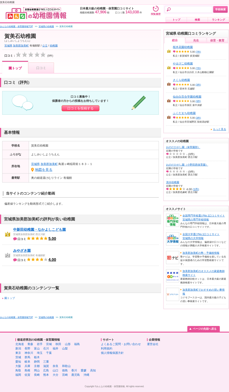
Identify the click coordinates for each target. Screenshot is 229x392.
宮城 (49, 344)
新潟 (18, 348)
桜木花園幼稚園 (183, 47)
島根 (27, 370)
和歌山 (66, 366)
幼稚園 (54, 45)
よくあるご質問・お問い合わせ (121, 344)
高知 (93, 370)
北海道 (19, 344)
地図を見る (43, 170)
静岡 (37, 361)
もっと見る (219, 129)
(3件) (198, 84)
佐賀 (27, 374)
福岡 (18, 374)
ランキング (218, 19)
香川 (74, 370)
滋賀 (46, 366)
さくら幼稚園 (181, 80)
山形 (68, 344)
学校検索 (220, 9)
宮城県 (8, 45)
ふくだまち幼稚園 (184, 113)
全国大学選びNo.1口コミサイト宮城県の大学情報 (201, 236)
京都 (37, 366)
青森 (30, 344)
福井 (55, 348)
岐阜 (27, 361)
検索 (197, 19)
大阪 (18, 366)
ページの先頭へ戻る (204, 328)
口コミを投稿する (80, 108)
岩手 (40, 344)
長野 (27, 348)
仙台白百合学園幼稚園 (187, 96)
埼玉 (40, 352)
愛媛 (83, 370)
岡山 (37, 370)
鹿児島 (75, 374)
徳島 (65, 370)
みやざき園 (22, 250)
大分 (55, 374)
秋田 (58, 344)
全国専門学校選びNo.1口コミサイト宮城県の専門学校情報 (203, 217)
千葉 (49, 352)
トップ (176, 19)
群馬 (27, 357)
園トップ (15, 68)
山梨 (65, 348)
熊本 (46, 374)
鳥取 (18, 370)
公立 (45, 45)
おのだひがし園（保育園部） (183, 147)
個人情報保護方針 (112, 352)
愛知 (18, 361)
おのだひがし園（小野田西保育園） (187, 164)
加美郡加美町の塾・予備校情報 (200, 252)
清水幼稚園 (172, 182)
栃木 (37, 357)
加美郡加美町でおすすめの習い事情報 (203, 291)
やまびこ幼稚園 (183, 63)
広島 (46, 370)
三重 (46, 361)
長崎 (37, 374)
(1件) (196, 189)
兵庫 (27, 366)
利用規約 (106, 348)
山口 (55, 370)
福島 (77, 344)
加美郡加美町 (21, 45)
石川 (46, 348)
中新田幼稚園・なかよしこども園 (39, 229)
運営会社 (152, 344)
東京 (18, 352)
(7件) (198, 51)
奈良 (55, 366)
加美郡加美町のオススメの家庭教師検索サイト (203, 273)
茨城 (18, 357)
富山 (37, 348)
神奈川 (29, 352)
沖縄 (86, 374)
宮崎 (65, 374)
